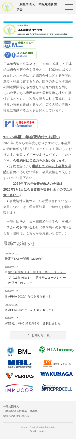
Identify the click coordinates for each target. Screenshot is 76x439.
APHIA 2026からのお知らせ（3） (30, 296)
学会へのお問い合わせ (22, 227)
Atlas (44, 431)
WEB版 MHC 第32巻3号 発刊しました (33, 323)
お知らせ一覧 (38, 335)
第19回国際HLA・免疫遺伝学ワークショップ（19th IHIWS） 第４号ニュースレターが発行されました (37, 277)
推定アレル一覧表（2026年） (25, 258)
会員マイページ (27, 154)
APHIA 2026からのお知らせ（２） (31, 310)
